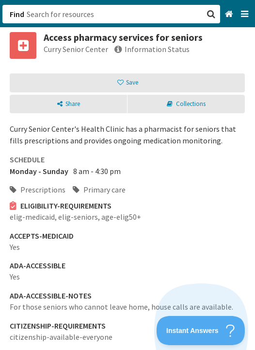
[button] (127, 175)
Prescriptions (37, 189)
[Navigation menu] (246, 14)
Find (17, 14)
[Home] (230, 14)
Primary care (99, 189)
